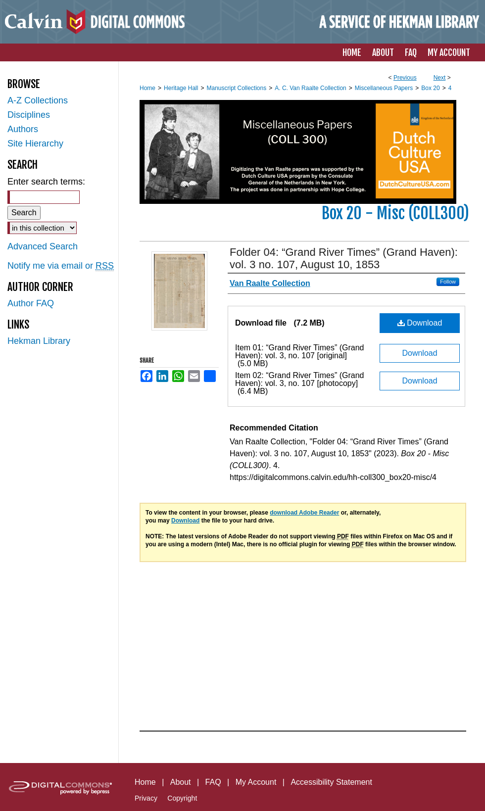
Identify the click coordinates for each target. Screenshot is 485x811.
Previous (405, 77)
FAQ (213, 782)
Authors (22, 129)
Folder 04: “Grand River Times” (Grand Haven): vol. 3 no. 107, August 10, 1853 (344, 258)
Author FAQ (30, 303)
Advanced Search (42, 246)
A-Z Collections (37, 100)
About (180, 782)
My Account (256, 782)
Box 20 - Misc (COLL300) (395, 213)
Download (419, 323)
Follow (448, 282)
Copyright (182, 798)
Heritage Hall (181, 88)
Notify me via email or (60, 266)
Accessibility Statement (331, 782)
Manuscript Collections (236, 88)
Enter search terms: (46, 182)
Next (440, 77)
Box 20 (430, 88)
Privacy (146, 798)
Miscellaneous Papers (384, 88)
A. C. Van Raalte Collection (310, 88)
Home (147, 88)
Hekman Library (38, 341)
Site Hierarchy (35, 143)
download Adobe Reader (304, 512)
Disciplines (28, 115)
